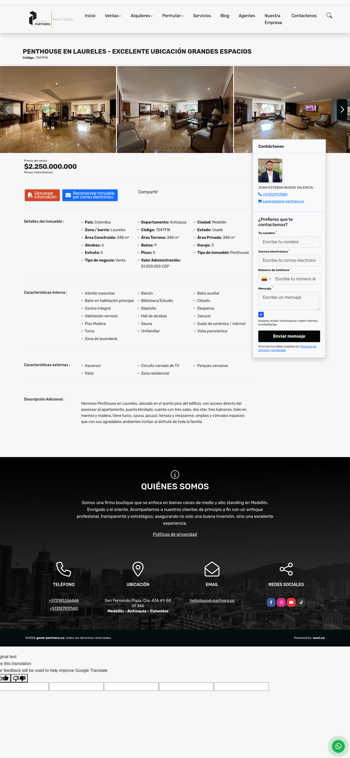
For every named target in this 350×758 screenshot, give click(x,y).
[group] (58, 109)
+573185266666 (64, 600)
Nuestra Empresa (273, 19)
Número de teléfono (274, 270)
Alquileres (140, 15)
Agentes (247, 15)
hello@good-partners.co (212, 600)
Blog (224, 15)
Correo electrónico (274, 251)
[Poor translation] (19, 678)
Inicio (90, 15)
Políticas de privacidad (175, 534)
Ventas (111, 15)
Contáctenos (304, 15)
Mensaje (265, 288)
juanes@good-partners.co (283, 201)
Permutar (171, 15)
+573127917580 (274, 194)
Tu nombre (267, 233)
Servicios (202, 15)
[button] (116, 148)
